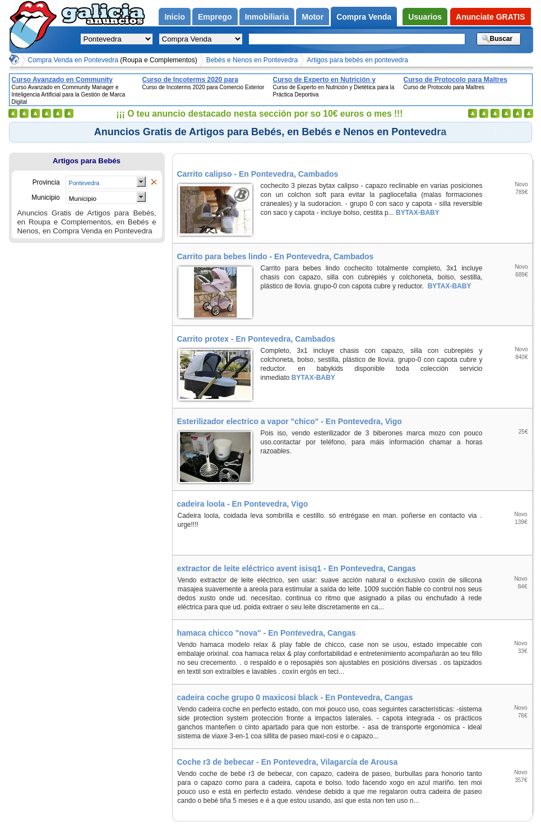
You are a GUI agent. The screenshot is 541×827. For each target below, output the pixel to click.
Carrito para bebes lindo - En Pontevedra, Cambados (275, 256)
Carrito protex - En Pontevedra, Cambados (256, 338)
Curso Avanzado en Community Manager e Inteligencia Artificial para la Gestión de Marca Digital (74, 80)
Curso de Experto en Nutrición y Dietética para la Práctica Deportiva (329, 80)
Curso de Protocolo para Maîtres (455, 80)
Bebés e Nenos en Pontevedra (252, 60)
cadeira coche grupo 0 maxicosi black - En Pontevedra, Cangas (295, 697)
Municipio (83, 198)
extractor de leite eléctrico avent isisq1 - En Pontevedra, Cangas (296, 568)
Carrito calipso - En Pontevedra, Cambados (258, 173)
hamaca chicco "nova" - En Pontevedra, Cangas (266, 632)
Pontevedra (84, 183)
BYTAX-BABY (417, 213)
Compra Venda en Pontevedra (112, 60)
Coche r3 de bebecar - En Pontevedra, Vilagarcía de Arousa (287, 761)
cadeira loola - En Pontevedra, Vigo (242, 503)
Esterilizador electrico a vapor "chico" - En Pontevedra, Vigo (289, 421)
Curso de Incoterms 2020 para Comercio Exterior (190, 80)
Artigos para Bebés (87, 161)
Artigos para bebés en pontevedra (357, 60)
